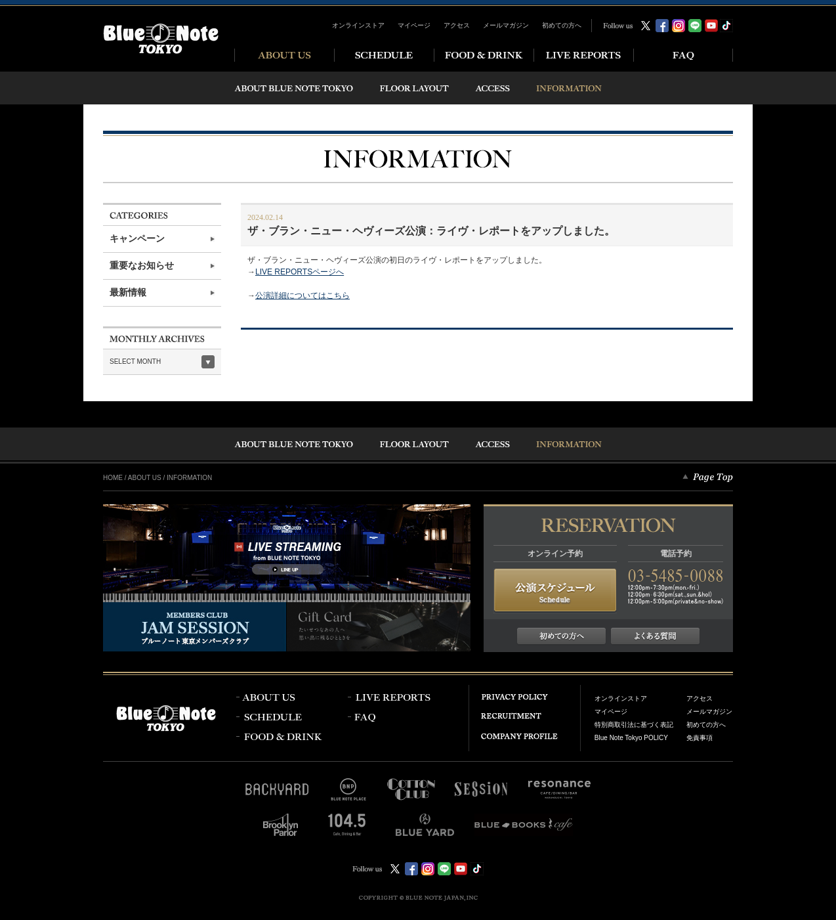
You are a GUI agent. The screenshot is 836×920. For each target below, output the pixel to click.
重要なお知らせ (142, 266)
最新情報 (128, 292)
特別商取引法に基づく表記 (634, 724)
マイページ (414, 25)
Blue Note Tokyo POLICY (631, 737)
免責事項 (699, 737)
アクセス (457, 25)
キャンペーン (137, 239)
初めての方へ (561, 25)
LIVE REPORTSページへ (299, 271)
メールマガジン (506, 25)
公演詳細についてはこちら (302, 295)
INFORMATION (189, 477)
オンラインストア (358, 25)
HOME (113, 477)
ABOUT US (144, 477)
